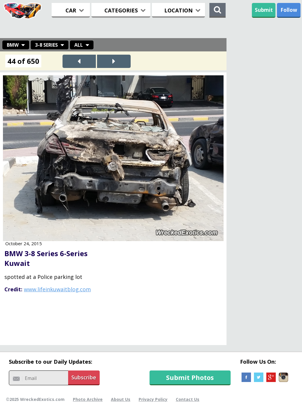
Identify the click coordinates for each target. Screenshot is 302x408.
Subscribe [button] (83, 377)
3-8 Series (46, 45)
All (78, 45)
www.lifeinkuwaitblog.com (57, 289)
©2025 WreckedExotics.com (35, 399)
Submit (264, 9)
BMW (13, 45)
